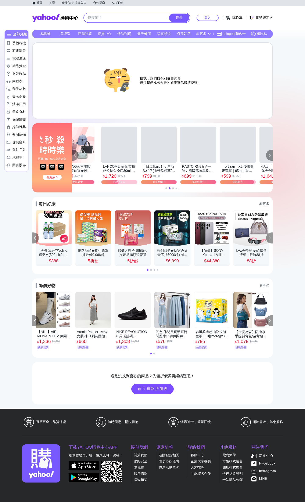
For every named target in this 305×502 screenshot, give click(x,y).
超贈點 (259, 33)
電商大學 (229, 455)
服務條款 (140, 473)
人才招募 (197, 467)
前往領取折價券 (153, 389)
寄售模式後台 (232, 461)
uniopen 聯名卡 (231, 33)
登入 (207, 17)
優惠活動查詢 (169, 467)
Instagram (267, 471)
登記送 (65, 34)
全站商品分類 (232, 479)
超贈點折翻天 (169, 455)
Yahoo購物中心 (55, 18)
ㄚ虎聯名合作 (201, 473)
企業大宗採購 (201, 461)
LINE (263, 478)
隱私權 (139, 467)
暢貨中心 (104, 34)
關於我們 (140, 455)
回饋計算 (85, 34)
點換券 (45, 34)
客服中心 (197, 455)
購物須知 (140, 479)
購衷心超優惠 (169, 461)
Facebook (267, 463)
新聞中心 (266, 456)
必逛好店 (183, 34)
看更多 (203, 34)
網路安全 (140, 461)
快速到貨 (124, 34)
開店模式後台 (232, 467)
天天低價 (144, 34)
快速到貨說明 (232, 473)
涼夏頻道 (164, 34)
